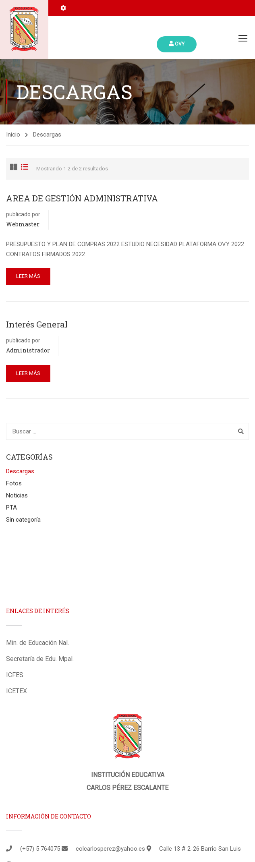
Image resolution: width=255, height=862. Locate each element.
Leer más (28, 276)
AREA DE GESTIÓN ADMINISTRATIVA (82, 198)
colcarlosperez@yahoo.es (110, 848)
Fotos (14, 483)
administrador (28, 350)
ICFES (14, 675)
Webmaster (22, 224)
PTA (11, 507)
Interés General (37, 324)
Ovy (177, 44)
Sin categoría (23, 519)
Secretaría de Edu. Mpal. (40, 659)
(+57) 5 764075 (40, 848)
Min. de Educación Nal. (37, 642)
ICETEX (16, 691)
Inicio (13, 134)
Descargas (20, 471)
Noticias (17, 495)
